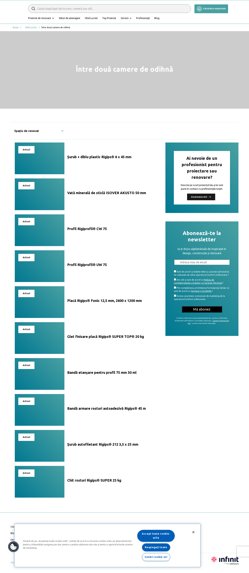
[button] (13, 546)
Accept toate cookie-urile (156, 535)
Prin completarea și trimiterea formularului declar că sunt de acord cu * (201, 289)
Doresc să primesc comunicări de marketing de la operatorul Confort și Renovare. (199, 297)
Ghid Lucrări (106, 18)
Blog (172, 18)
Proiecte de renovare (55, 18)
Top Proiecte (125, 18)
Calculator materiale (211, 8)
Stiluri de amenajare (85, 18)
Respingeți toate (156, 547)
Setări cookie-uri (156, 557)
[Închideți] (193, 532)
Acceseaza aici (201, 196)
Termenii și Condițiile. (201, 291)
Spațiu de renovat (39, 130)
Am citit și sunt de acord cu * (198, 281)
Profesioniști (158, 18)
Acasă (15, 27)
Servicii (140, 18)
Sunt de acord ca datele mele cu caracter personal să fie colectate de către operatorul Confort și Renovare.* (201, 273)
